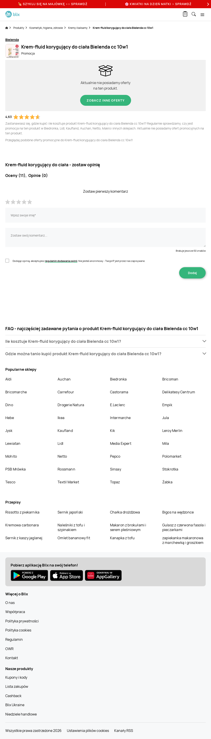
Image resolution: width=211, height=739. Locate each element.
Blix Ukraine (14, 704)
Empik (167, 404)
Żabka (167, 482)
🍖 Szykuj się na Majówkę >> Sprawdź (52, 4)
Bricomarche (16, 392)
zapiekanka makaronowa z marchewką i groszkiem (183, 540)
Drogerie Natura (71, 404)
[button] (105, 341)
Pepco (115, 456)
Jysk (8, 430)
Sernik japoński (70, 512)
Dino (9, 404)
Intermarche (120, 417)
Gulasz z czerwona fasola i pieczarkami (183, 527)
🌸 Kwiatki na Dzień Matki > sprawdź (158, 4)
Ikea (61, 417)
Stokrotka (170, 469)
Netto (62, 456)
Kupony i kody (16, 677)
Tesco (10, 482)
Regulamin (14, 639)
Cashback (13, 695)
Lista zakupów (16, 686)
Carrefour (66, 392)
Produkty (18, 28)
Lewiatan (13, 443)
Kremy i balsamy (77, 28)
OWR (9, 648)
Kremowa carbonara (22, 525)
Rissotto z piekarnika (22, 512)
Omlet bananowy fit (74, 537)
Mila (165, 443)
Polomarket (171, 456)
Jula (165, 417)
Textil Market (68, 482)
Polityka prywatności (22, 621)
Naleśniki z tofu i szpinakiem (71, 527)
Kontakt (11, 657)
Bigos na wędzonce (178, 512)
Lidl (60, 443)
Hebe (9, 417)
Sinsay (115, 469)
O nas (10, 602)
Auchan (64, 379)
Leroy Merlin (172, 430)
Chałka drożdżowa (125, 512)
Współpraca (15, 611)
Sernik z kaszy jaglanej (24, 537)
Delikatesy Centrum (178, 392)
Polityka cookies (18, 630)
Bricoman (170, 379)
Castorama (119, 392)
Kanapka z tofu (122, 537)
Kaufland (65, 430)
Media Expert (120, 443)
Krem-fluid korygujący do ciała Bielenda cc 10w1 (123, 28)
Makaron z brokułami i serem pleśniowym (128, 527)
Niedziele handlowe (21, 714)
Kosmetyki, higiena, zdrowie (46, 28)
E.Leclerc (117, 404)
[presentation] (105, 292)
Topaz (115, 482)
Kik (112, 430)
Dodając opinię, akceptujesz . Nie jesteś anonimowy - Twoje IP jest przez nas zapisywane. (79, 261)
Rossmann (66, 469)
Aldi (8, 379)
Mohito (11, 456)
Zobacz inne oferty (106, 100)
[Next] (207, 4)
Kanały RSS (123, 730)
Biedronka (118, 379)
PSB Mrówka (15, 469)
